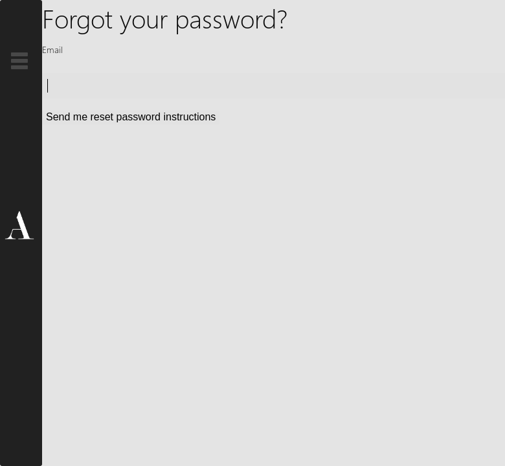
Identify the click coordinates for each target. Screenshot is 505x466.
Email (52, 49)
